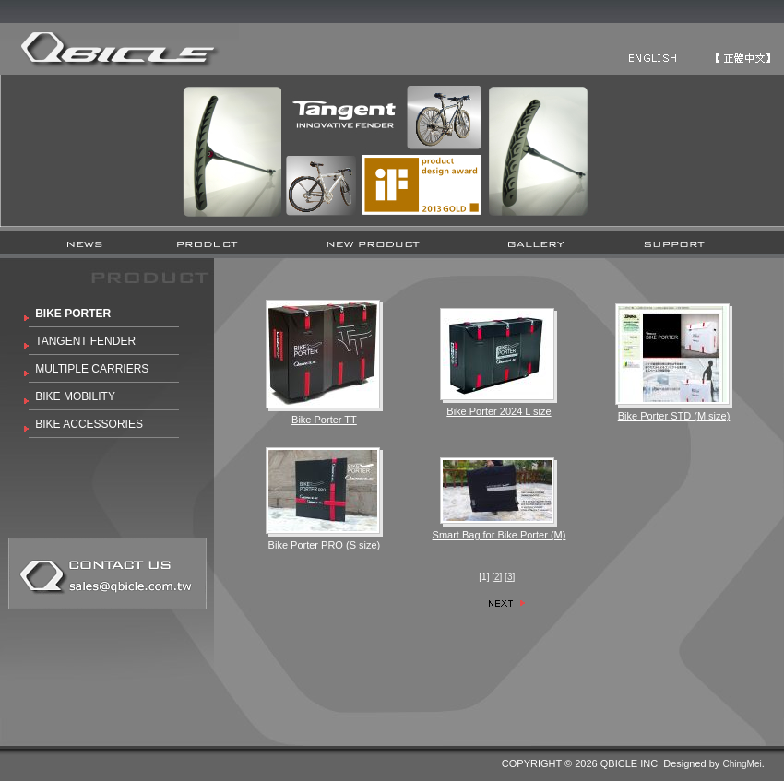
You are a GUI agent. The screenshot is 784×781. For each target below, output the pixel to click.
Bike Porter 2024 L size (498, 411)
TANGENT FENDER (85, 341)
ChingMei (741, 764)
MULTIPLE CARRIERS (91, 368)
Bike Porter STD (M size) (674, 415)
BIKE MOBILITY (75, 396)
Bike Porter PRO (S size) (324, 544)
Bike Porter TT (324, 419)
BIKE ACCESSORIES (89, 424)
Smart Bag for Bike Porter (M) (499, 534)
